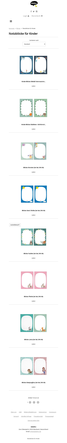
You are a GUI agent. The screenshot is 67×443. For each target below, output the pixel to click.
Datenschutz (43, 412)
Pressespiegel (49, 416)
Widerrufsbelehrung (30, 412)
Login (26, 16)
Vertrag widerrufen (33, 420)
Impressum (52, 412)
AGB (20, 412)
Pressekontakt (38, 416)
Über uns (13, 412)
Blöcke (18, 28)
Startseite (11, 28)
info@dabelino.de (35, 431)
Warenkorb (37, 16)
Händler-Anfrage (26, 416)
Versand (16, 416)
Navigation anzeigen (11, 21)
